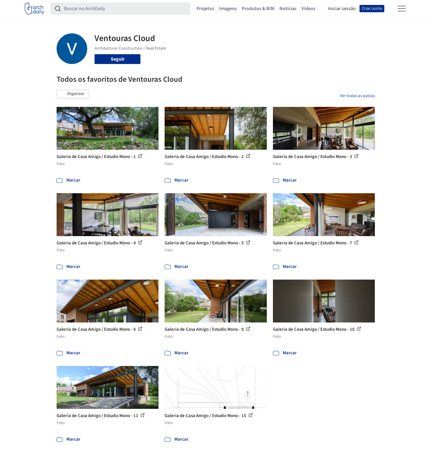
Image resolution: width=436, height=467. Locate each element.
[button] (72, 94)
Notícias (287, 8)
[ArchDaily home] (34, 8)
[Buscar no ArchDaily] (125, 8)
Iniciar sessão (342, 8)
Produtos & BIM (258, 8)
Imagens (228, 8)
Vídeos (308, 8)
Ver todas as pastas (357, 96)
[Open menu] (402, 8)
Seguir (118, 59)
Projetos (205, 8)
